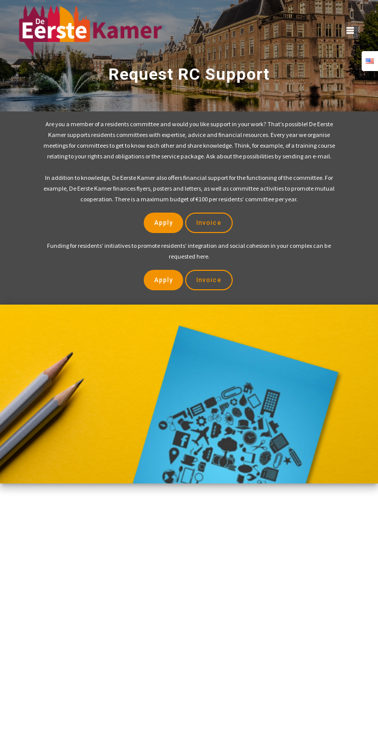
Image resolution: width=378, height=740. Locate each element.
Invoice (208, 223)
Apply (163, 223)
